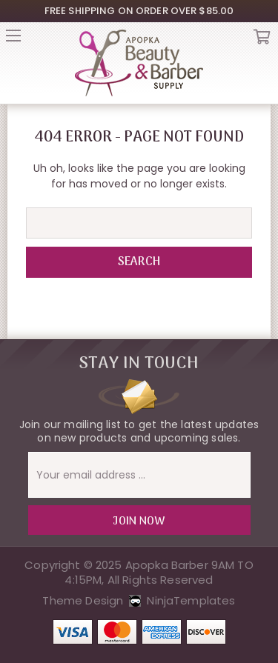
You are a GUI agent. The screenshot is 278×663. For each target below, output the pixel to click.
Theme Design (82, 600)
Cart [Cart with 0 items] (262, 40)
